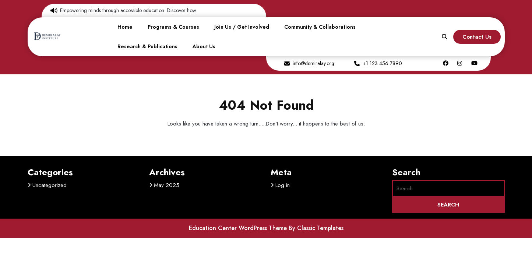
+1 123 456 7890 (382, 63)
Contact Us (477, 37)
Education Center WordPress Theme (239, 228)
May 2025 (166, 185)
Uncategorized (49, 185)
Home (125, 27)
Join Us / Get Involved (241, 27)
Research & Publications (147, 46)
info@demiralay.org (313, 63)
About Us (204, 46)
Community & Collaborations (320, 27)
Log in (282, 185)
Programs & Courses (173, 27)
